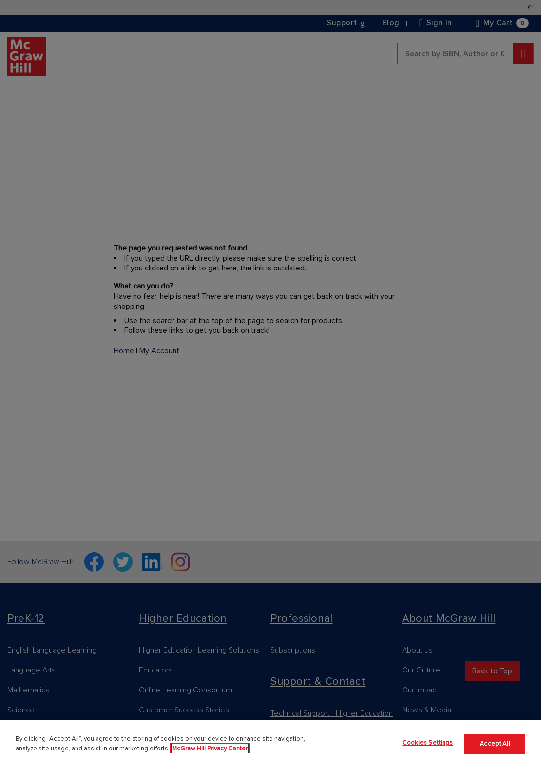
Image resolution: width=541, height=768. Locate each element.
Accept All (495, 744)
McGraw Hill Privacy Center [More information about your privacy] (210, 748)
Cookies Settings (427, 743)
